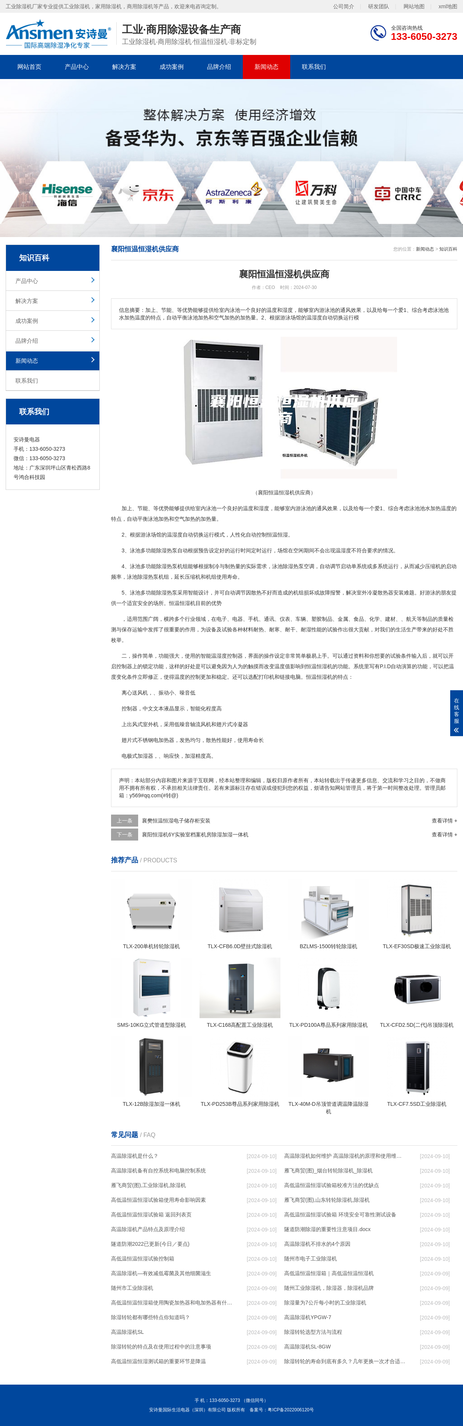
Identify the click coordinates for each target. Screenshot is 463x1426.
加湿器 (145, 756)
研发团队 (378, 6)
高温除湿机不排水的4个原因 (317, 1244)
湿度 (264, 508)
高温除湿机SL (127, 1332)
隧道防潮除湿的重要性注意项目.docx (327, 1229)
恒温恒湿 (277, 535)
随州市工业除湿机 (132, 1288)
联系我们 (314, 67)
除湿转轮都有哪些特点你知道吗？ (150, 1317)
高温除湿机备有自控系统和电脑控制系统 (158, 1171)
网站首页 (29, 67)
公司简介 (343, 6)
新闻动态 (266, 67)
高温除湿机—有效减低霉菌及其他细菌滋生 (161, 1273)
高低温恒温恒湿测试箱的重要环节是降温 (158, 1361)
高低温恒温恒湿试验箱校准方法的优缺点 (331, 1185)
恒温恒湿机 (182, 603)
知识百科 (448, 249)
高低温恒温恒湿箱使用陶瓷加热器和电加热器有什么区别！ (171, 1303)
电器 (237, 619)
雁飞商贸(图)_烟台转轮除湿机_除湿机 (328, 1171)
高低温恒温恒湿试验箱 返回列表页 (151, 1215)
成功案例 (172, 67)
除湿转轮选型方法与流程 (313, 1332)
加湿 (190, 756)
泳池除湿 (282, 566)
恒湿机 (324, 666)
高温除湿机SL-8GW (307, 1347)
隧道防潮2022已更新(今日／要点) (150, 1244)
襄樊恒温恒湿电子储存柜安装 (176, 821)
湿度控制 (227, 656)
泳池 (211, 508)
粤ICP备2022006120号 (291, 1409)
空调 (309, 566)
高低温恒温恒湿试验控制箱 (142, 1259)
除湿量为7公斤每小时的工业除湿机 (325, 1303)
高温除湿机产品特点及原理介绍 (148, 1229)
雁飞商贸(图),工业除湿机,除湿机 (148, 1185)
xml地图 (448, 6)
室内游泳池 (298, 508)
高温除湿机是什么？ (134, 1156)
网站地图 (414, 6)
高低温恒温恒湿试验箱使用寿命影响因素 (158, 1200)
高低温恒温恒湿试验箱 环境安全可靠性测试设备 (340, 1215)
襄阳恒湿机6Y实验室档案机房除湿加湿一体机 (195, 835)
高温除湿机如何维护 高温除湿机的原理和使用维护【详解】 (344, 1156)
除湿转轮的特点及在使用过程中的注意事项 (161, 1347)
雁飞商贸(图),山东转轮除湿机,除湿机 (327, 1200)
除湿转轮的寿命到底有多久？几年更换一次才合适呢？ (344, 1361)
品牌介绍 (219, 67)
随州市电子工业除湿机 (310, 1259)
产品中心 (77, 67)
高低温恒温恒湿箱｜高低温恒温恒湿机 (329, 1273)
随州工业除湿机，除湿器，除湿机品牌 (329, 1288)
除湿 (161, 550)
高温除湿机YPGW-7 (307, 1317)
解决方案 (124, 67)
